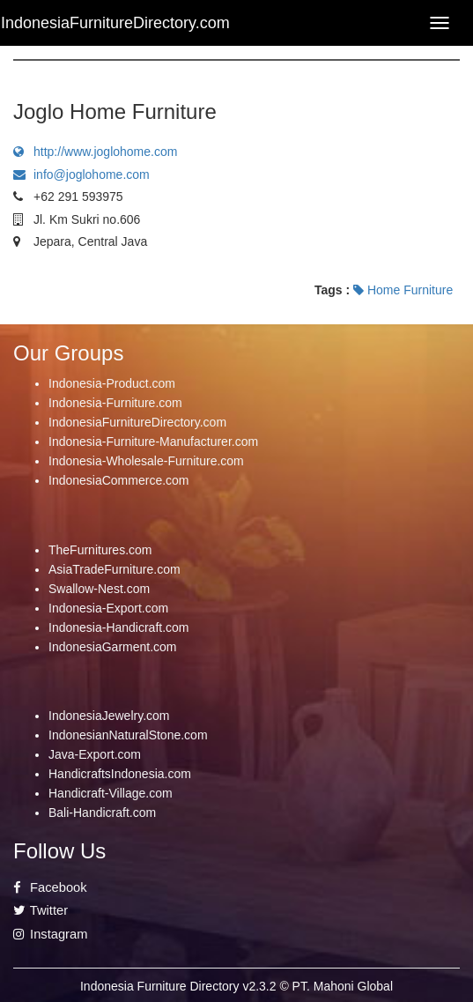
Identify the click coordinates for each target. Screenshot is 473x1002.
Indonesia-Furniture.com (115, 403)
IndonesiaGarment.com (112, 647)
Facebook (50, 887)
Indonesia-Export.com (108, 608)
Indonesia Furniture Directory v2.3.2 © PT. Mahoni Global (236, 986)
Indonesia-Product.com (111, 383)
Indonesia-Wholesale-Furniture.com (146, 461)
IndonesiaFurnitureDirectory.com (137, 422)
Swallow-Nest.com (99, 589)
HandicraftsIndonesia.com (119, 774)
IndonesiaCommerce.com (118, 480)
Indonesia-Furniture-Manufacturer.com (153, 441)
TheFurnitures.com (100, 550)
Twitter (40, 910)
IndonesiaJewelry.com (108, 716)
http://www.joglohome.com (95, 152)
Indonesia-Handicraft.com (118, 627)
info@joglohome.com (81, 174)
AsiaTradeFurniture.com (114, 569)
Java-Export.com (94, 754)
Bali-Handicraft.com (102, 812)
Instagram (50, 934)
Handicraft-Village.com (110, 793)
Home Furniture (403, 290)
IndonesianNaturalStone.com (128, 735)
